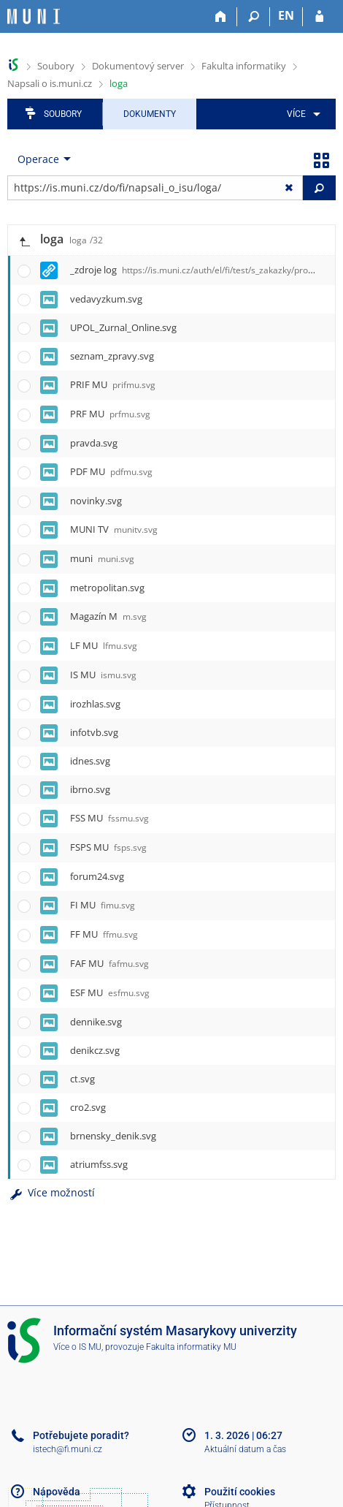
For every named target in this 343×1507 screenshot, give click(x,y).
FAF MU (109, 963)
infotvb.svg (94, 732)
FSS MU (109, 817)
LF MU (103, 645)
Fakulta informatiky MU (191, 1347)
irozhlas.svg (95, 703)
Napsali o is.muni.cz (49, 83)
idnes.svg (90, 760)
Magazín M (108, 616)
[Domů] (220, 16)
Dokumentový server (138, 65)
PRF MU (110, 413)
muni (102, 558)
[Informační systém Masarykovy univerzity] (33, 16)
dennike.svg (96, 1021)
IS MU (103, 674)
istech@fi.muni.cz (67, 1449)
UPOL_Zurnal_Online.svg (123, 327)
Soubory (55, 65)
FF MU (104, 934)
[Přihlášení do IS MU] (319, 16)
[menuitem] (301, 114)
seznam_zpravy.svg (112, 355)
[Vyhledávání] (253, 16)
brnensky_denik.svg (113, 1135)
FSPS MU (108, 847)
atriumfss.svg (99, 1164)
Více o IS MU (77, 1347)
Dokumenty (149, 114)
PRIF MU (112, 384)
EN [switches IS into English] (286, 15)
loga (118, 83)
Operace (38, 159)
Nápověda (56, 1491)
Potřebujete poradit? (81, 1435)
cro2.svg (88, 1107)
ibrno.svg (90, 789)
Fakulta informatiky (243, 65)
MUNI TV (114, 529)
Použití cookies (239, 1491)
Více (296, 114)
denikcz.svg (95, 1050)
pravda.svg (93, 442)
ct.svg (82, 1078)
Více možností (51, 1192)
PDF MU (111, 471)
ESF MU (110, 992)
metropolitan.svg (107, 587)
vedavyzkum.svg (106, 298)
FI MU (102, 904)
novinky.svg (96, 500)
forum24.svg (97, 876)
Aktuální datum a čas (245, 1449)
